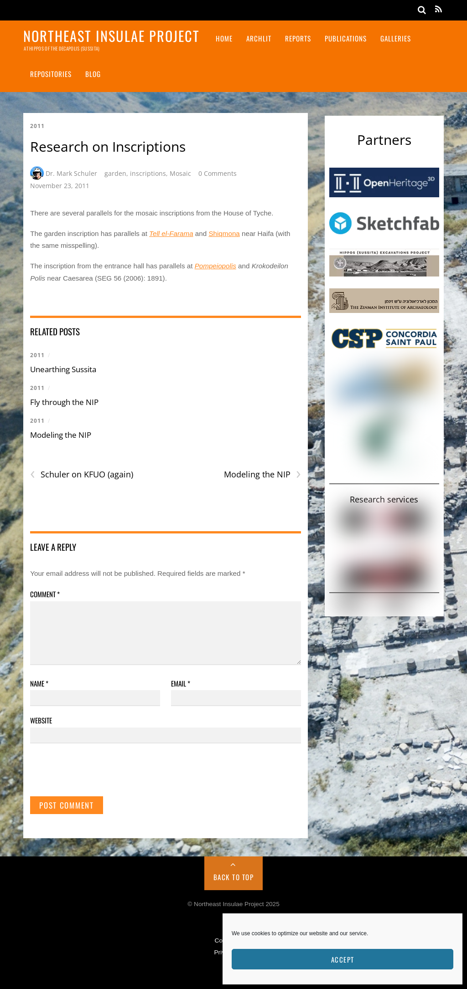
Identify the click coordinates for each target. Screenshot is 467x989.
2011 (37, 126)
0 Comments (217, 173)
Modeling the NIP (60, 435)
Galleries (395, 38)
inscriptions (148, 173)
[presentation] (99, 774)
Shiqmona (223, 233)
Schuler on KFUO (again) (81, 474)
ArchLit (258, 38)
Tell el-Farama (171, 233)
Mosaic (180, 173)
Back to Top (233, 877)
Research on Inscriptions (108, 146)
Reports (298, 38)
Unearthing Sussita (63, 369)
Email (180, 683)
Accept (342, 959)
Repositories (51, 74)
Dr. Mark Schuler (71, 173)
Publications (346, 38)
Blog (93, 74)
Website (41, 720)
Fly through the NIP (64, 402)
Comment (45, 594)
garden (115, 173)
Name (39, 683)
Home (224, 38)
